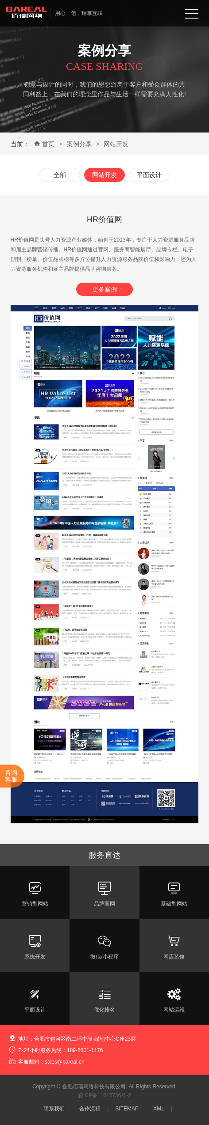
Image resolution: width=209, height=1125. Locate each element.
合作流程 (90, 1109)
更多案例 (104, 289)
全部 (60, 174)
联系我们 (54, 1109)
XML (158, 1109)
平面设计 (149, 174)
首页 (44, 144)
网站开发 (116, 144)
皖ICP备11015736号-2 (104, 1095)
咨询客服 (11, 776)
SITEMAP (127, 1109)
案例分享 (79, 144)
